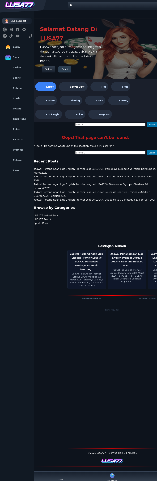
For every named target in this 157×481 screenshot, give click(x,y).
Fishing (13, 88)
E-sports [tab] (100, 114)
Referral (13, 160)
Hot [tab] (99, 86)
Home (60, 476)
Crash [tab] (95, 100)
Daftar (48, 69)
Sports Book (77, 86)
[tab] (73, 86)
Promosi (13, 150)
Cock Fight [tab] (49, 114)
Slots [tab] (120, 86)
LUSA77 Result (42, 219)
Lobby (12, 47)
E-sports (13, 139)
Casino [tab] (46, 100)
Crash (12, 98)
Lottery (12, 109)
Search (152, 124)
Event (12, 170)
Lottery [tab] (119, 100)
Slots (11, 57)
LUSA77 (101, 452)
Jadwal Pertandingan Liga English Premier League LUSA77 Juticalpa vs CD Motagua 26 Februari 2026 (95, 199)
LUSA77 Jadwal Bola (46, 215)
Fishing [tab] (71, 100)
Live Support (15, 21)
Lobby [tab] (46, 86)
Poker (12, 129)
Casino (12, 67)
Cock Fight (15, 119)
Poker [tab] (75, 114)
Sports (12, 78)
